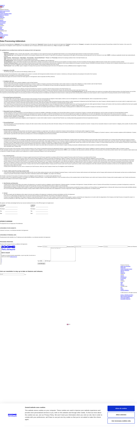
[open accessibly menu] (133, 416)
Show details (99, 384)
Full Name (52, 246)
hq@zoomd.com (13, 256)
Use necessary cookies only (121, 375)
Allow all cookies (121, 363)
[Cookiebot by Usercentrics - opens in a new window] (12, 384)
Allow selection (121, 369)
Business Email (83, 246)
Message (61, 260)
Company (113, 246)
